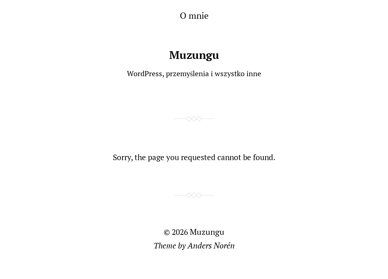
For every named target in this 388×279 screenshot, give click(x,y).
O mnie (194, 15)
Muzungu (194, 54)
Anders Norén (211, 245)
